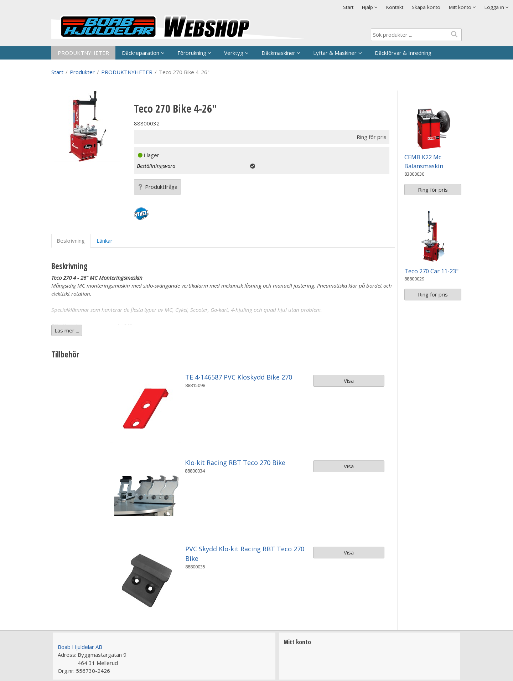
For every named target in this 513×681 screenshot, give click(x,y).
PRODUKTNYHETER (83, 52)
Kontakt (394, 7)
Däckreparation (140, 52)
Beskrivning (71, 240)
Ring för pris (433, 189)
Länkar (105, 240)
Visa (349, 380)
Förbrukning (191, 52)
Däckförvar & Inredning (403, 52)
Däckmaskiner (278, 52)
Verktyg (233, 52)
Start (348, 7)
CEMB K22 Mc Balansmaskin (423, 161)
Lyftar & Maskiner (335, 52)
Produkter (82, 72)
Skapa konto (426, 7)
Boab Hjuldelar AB (80, 646)
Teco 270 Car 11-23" (431, 271)
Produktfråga (157, 186)
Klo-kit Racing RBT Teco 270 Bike (235, 462)
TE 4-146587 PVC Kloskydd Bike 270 (238, 377)
